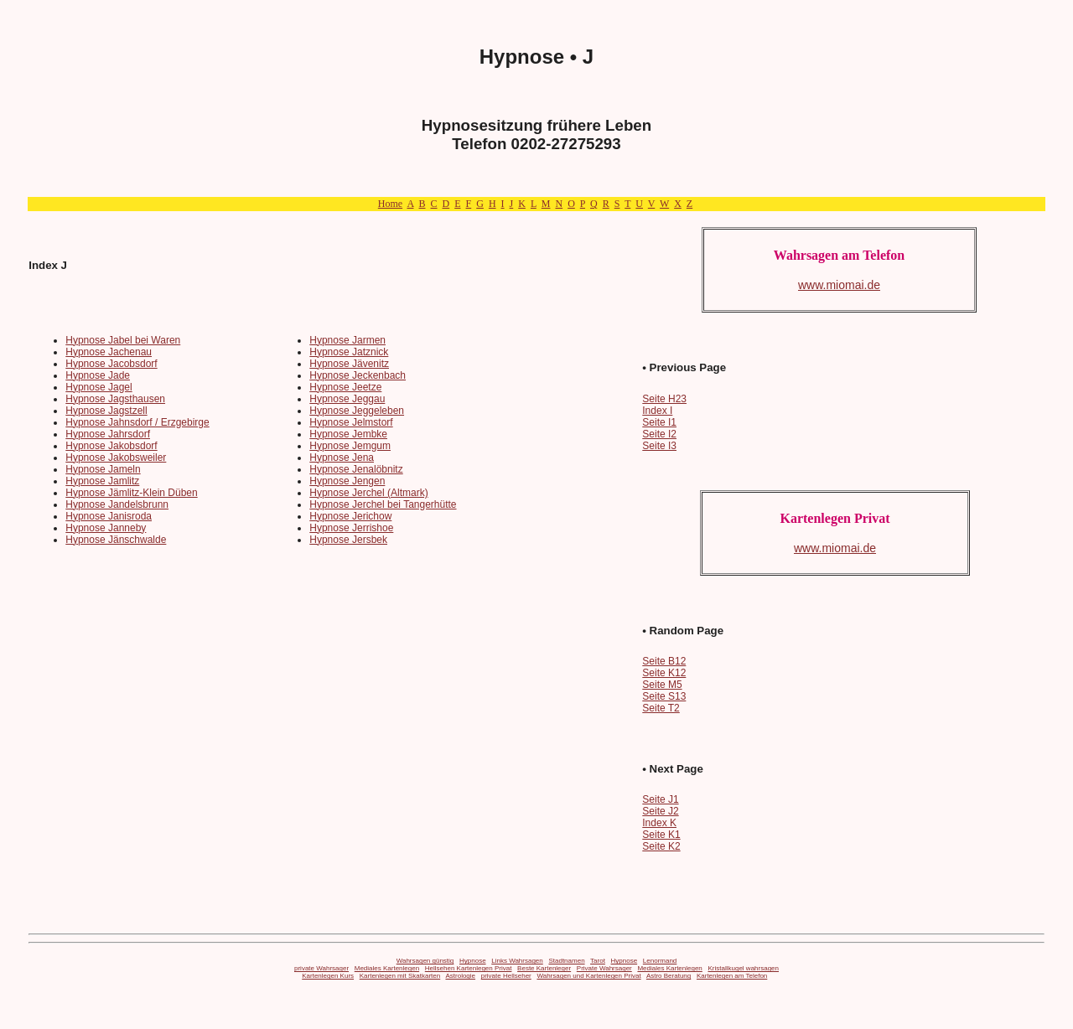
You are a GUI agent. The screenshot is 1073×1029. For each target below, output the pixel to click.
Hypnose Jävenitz (349, 364)
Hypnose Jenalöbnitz (355, 469)
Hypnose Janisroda (108, 516)
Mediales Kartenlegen (387, 968)
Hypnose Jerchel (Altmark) (368, 493)
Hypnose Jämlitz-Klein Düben (131, 493)
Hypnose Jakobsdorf (111, 446)
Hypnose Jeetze (345, 387)
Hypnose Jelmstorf (350, 422)
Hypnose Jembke (348, 434)
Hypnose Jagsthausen (115, 399)
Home (390, 203)
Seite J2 (660, 811)
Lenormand (659, 960)
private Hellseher (506, 976)
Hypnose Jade (97, 375)
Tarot (597, 960)
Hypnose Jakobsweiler (115, 457)
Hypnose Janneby (105, 528)
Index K (659, 823)
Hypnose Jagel (98, 387)
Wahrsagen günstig (425, 960)
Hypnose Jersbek (348, 540)
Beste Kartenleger (544, 968)
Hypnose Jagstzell (106, 410)
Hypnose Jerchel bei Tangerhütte (382, 504)
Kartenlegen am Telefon (732, 976)
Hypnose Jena (341, 457)
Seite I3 (659, 446)
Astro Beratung (668, 976)
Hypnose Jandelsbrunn (116, 504)
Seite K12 (664, 673)
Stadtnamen (566, 960)
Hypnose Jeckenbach (357, 375)
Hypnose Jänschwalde (115, 540)
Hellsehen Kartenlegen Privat (468, 968)
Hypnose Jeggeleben (356, 410)
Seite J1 (660, 799)
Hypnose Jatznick (348, 352)
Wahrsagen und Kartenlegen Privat (588, 976)
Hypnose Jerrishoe (351, 528)
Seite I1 (659, 422)
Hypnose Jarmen (347, 340)
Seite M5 (662, 684)
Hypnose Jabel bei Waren (122, 340)
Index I (657, 410)
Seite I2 (659, 434)
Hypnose (472, 960)
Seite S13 (664, 696)
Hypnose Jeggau (347, 399)
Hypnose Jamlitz (102, 481)
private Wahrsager (321, 968)
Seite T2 (660, 708)
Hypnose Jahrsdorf (107, 434)
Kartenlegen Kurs (328, 976)
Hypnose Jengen (347, 481)
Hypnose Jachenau (108, 352)
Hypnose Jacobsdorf (111, 364)
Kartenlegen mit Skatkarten (400, 976)
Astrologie (460, 976)
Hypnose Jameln (102, 469)
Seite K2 (661, 846)
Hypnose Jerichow (350, 516)
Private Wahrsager (604, 968)
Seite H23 (664, 399)
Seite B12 (664, 661)
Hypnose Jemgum (350, 446)
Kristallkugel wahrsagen (744, 968)
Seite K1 (661, 834)
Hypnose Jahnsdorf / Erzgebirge (137, 422)
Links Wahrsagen (517, 960)
